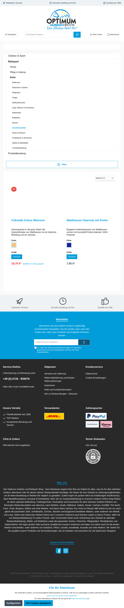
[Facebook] (58, 550)
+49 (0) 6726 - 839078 (16, 378)
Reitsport (13, 61)
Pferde (13, 67)
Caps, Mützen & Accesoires (23, 108)
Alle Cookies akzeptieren (38, 603)
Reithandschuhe (18, 103)
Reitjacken (16, 93)
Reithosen (16, 82)
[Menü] (10, 35)
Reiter (13, 77)
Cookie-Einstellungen (96, 378)
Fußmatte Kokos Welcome (28, 220)
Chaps (14, 98)
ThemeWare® (88, 576)
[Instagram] (65, 550)
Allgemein (50, 366)
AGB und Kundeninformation (57, 389)
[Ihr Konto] (96, 35)
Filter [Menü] (62, 164)
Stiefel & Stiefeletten (20, 143)
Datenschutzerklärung (79, 598)
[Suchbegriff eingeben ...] (49, 35)
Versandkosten (55, 573)
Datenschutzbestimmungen (59, 348)
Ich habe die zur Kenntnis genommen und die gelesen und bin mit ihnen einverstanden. (59, 350)
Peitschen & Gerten (20, 88)
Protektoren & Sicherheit (21, 138)
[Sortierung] (105, 178)
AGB (55, 350)
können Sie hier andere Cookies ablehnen (62, 596)
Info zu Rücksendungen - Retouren (60, 394)
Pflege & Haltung (18, 72)
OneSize (17, 257)
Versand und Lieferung (55, 373)
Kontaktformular (26, 386)
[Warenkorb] (113, 35)
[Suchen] (77, 35)
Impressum (49, 385)
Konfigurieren (13, 603)
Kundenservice (94, 366)
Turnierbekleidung (19, 148)
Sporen (15, 123)
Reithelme (16, 118)
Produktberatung (17, 153)
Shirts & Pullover (18, 133)
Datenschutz (92, 373)
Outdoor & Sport (16, 56)
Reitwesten (16, 113)
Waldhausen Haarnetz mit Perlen (87, 220)
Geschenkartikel (19, 128)
